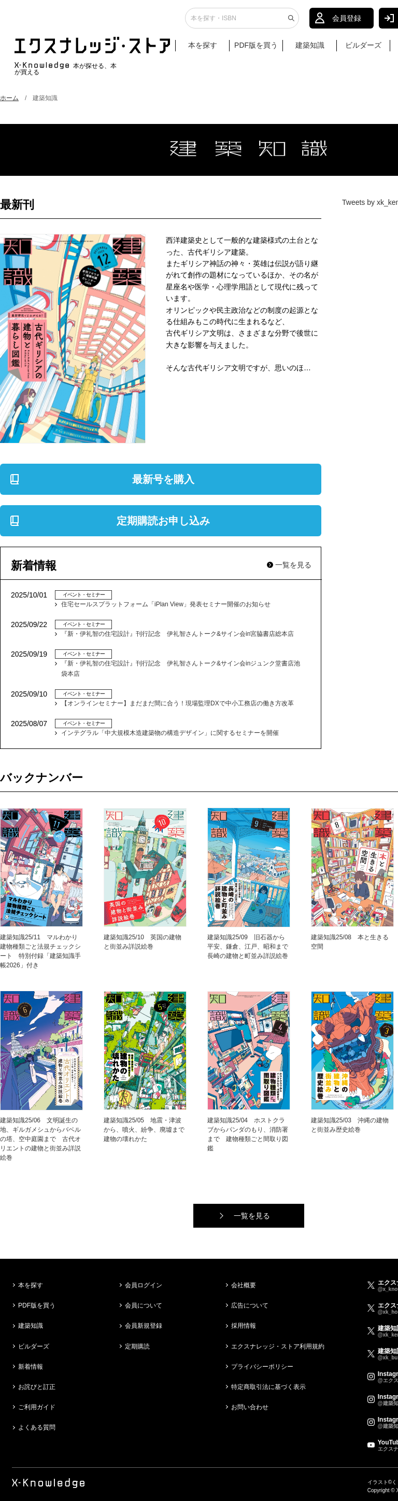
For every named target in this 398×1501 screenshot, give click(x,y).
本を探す (207, 51)
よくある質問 (36, 1427)
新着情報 (30, 1366)
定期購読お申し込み (163, 520)
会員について (143, 1305)
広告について (249, 1305)
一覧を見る (293, 565)
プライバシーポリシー (262, 1366)
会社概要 (243, 1285)
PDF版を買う (256, 50)
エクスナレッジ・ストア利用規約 (277, 1346)
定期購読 (137, 1346)
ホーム (9, 98)
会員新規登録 (143, 1325)
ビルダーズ (363, 50)
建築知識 (309, 50)
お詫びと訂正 (36, 1387)
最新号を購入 (163, 479)
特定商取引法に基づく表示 (268, 1387)
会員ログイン (143, 1285)
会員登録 (346, 23)
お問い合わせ (249, 1407)
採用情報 (243, 1325)
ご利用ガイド (36, 1407)
